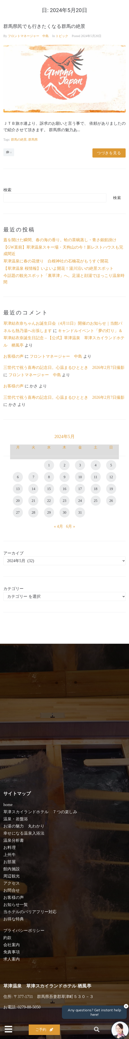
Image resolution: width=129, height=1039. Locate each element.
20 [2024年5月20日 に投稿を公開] (18, 501)
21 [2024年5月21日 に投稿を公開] (33, 501)
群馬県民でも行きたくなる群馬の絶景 (44, 26)
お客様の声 (13, 356)
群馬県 (33, 139)
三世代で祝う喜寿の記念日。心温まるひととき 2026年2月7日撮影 (64, 367)
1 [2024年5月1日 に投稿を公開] (49, 465)
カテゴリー (13, 588)
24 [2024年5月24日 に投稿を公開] (80, 501)
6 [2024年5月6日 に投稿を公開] (18, 477)
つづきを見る (109, 153)
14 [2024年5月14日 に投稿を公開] (33, 489)
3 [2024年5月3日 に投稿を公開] (80, 465)
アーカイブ (13, 553)
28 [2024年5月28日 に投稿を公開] (33, 512)
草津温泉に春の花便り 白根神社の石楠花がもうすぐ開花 (55, 261)
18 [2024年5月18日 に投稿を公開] (95, 489)
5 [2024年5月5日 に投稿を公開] (111, 465)
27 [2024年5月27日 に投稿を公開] (18, 512)
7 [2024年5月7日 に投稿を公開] (33, 477)
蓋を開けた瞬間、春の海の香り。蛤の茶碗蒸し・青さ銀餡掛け (59, 240)
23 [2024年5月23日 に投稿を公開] (64, 501)
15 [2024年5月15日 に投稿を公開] (49, 489)
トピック (62, 36)
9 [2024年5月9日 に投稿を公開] (64, 477)
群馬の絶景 (19, 139)
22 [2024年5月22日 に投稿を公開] (49, 501)
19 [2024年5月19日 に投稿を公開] (111, 489)
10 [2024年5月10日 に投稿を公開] (80, 477)
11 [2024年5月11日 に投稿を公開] (95, 477)
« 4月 (58, 526)
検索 (7, 190)
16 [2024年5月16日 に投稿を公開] (64, 489)
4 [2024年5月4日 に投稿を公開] (95, 465)
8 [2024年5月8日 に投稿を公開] (49, 477)
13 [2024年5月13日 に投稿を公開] (18, 489)
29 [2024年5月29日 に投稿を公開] (49, 512)
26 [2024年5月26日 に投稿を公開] (111, 501)
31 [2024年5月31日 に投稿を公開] (80, 512)
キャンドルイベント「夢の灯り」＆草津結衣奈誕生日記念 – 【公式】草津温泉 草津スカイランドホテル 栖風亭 (64, 337)
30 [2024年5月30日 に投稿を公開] (64, 512)
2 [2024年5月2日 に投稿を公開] (64, 465)
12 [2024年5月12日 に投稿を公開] (111, 477)
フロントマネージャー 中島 (28, 36)
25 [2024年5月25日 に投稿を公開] (95, 501)
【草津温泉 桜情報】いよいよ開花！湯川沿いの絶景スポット (58, 268)
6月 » (70, 526)
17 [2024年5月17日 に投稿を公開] (80, 489)
